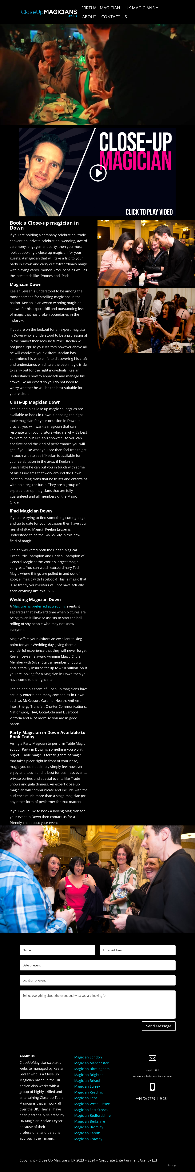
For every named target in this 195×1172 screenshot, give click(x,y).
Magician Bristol (87, 1080)
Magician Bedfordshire (92, 1115)
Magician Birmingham (92, 1068)
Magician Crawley (88, 1139)
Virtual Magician (101, 8)
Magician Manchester (91, 1063)
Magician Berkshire (89, 1121)
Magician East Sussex (91, 1109)
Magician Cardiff (87, 1133)
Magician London (88, 1057)
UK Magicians (140, 8)
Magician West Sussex (92, 1104)
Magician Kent (85, 1098)
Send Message (158, 1026)
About (89, 17)
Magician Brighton (89, 1074)
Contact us (114, 17)
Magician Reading (88, 1092)
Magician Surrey (87, 1086)
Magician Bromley (88, 1127)
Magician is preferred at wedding (39, 606)
